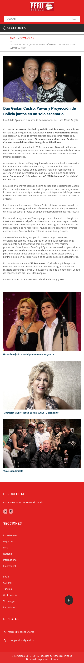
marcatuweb (51, 659)
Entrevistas (9, 607)
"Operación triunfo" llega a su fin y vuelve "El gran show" (31, 412)
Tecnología (9, 601)
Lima (5, 547)
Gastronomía (10, 595)
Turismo (7, 588)
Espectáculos (10, 535)
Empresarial (9, 565)
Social (6, 576)
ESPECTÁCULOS (27, 38)
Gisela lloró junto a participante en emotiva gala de (28, 354)
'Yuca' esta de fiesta (13, 471)
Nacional (7, 553)
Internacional (10, 559)
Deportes (8, 541)
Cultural (7, 582)
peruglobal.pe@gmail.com (22, 640)
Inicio (12, 38)
